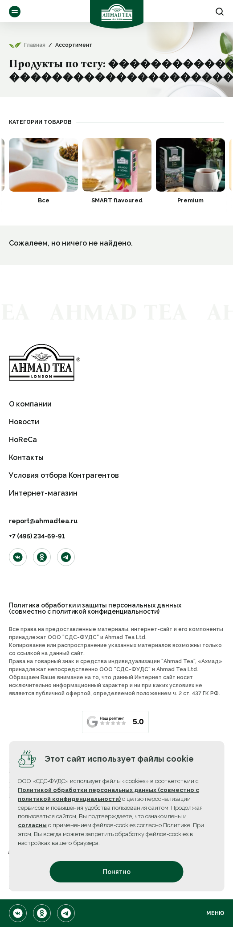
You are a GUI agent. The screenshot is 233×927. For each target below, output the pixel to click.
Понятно (117, 871)
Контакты (26, 457)
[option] (43, 170)
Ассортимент (14, 11)
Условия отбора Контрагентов (64, 475)
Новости (24, 422)
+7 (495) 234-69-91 (37, 536)
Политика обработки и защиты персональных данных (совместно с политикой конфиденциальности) (95, 608)
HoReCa (23, 439)
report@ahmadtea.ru (43, 521)
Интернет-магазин (43, 493)
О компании (30, 404)
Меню (215, 913)
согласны (32, 825)
